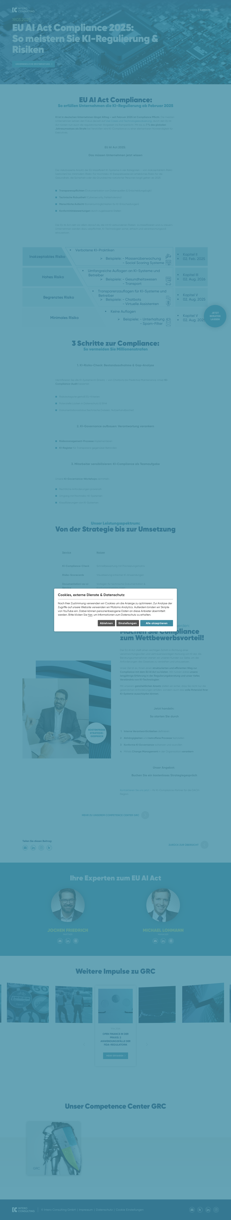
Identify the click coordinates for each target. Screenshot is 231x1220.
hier (90, 614)
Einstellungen (128, 623)
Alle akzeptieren (157, 623)
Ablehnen (106, 623)
